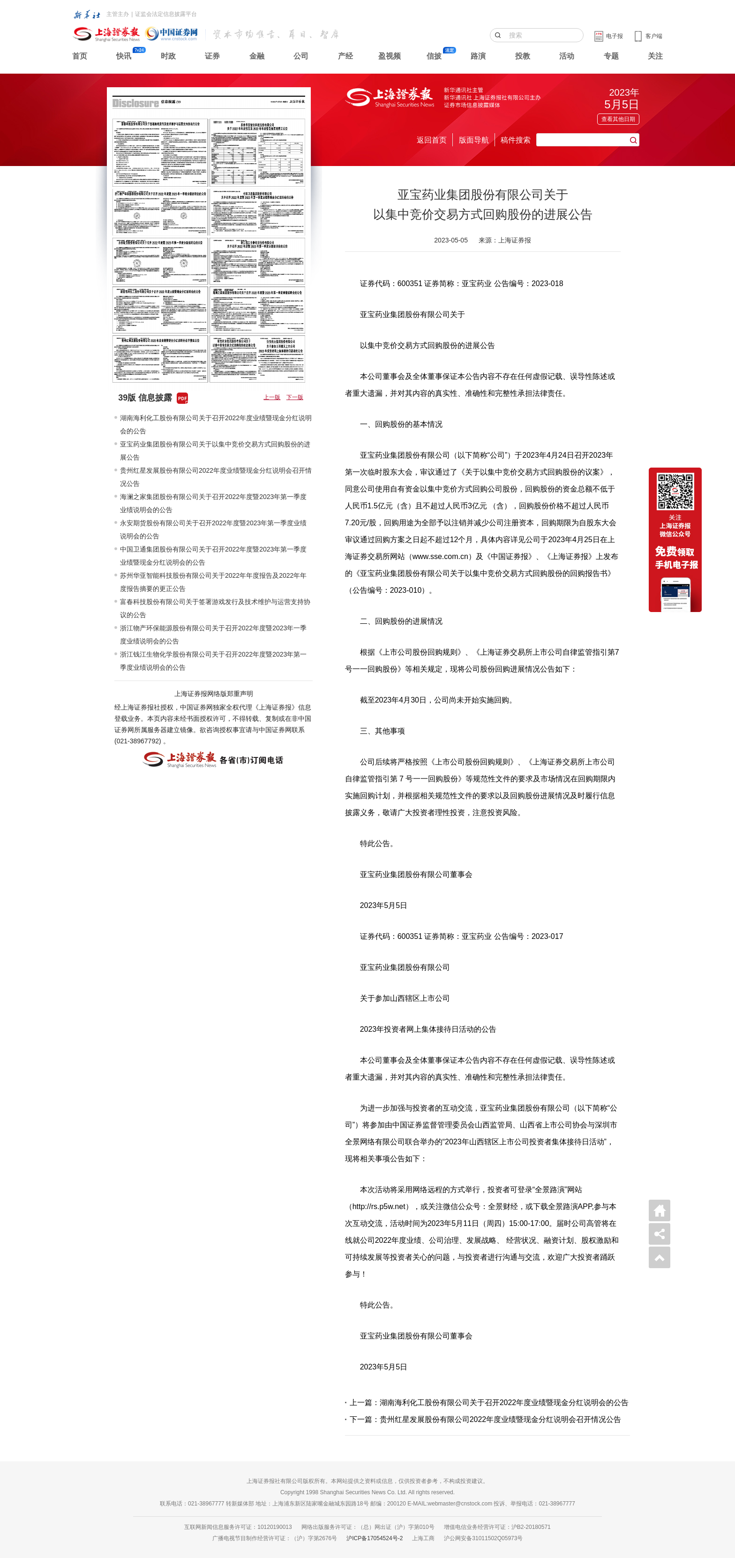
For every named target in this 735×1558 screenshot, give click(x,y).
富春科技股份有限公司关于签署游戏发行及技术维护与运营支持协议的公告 (215, 608)
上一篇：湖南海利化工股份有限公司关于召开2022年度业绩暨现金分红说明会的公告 (489, 1403)
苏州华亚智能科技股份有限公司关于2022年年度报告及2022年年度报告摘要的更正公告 (213, 582)
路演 (478, 56)
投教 (522, 56)
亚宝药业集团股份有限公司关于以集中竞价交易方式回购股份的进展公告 (215, 450)
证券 (212, 56)
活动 (566, 56)
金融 (256, 56)
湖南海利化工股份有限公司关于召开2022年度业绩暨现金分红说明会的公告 (216, 424)
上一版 (271, 397)
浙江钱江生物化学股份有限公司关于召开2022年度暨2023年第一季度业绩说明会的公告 (213, 660)
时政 (168, 56)
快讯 (123, 56)
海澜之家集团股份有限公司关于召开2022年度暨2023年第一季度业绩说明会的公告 (213, 503)
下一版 (294, 397)
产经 (345, 56)
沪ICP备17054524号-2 (374, 1538)
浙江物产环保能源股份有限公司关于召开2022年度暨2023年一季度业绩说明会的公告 (213, 634)
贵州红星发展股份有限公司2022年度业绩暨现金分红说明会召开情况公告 (216, 477)
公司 (300, 56)
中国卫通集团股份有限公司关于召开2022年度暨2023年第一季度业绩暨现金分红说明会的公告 (213, 555)
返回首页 (432, 140)
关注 (655, 56)
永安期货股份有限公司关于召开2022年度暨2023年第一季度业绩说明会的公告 (213, 529)
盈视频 (389, 56)
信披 (434, 56)
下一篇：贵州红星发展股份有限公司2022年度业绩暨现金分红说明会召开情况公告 (486, 1419)
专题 (611, 56)
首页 (79, 56)
